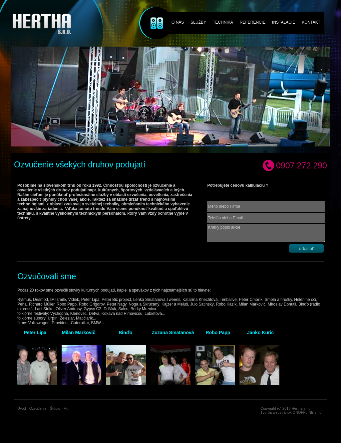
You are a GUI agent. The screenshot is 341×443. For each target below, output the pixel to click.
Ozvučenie (152, 14)
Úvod (21, 408)
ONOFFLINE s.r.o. (308, 412)
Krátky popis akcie (266, 233)
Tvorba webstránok (276, 412)
